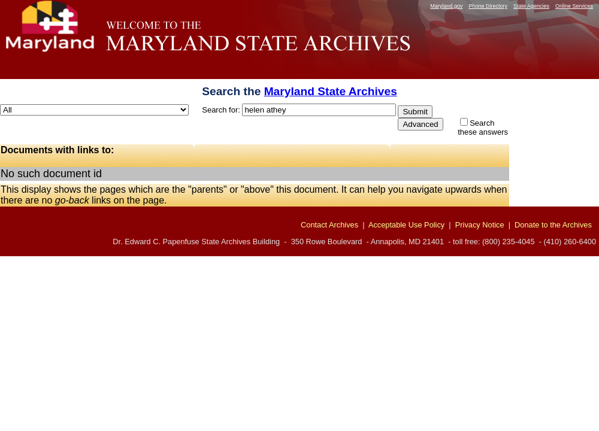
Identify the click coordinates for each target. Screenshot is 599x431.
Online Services (574, 6)
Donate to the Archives (553, 224)
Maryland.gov (446, 6)
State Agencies (531, 6)
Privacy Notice (479, 224)
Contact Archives (329, 224)
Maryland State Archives (330, 91)
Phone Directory (487, 6)
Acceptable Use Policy (406, 224)
